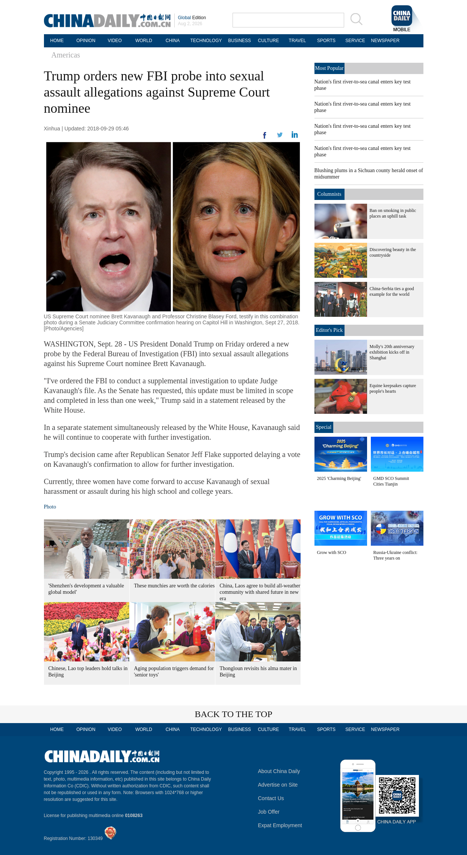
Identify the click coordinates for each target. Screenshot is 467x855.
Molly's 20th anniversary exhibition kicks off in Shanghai (392, 352)
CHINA (173, 40)
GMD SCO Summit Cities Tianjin (391, 481)
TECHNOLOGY (206, 40)
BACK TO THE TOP (233, 714)
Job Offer (269, 812)
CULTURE (268, 40)
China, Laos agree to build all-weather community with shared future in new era (260, 592)
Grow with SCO (331, 552)
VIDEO (115, 40)
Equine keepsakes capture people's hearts (393, 388)
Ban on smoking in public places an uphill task (393, 213)
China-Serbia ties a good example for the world (392, 291)
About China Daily (279, 771)
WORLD (143, 40)
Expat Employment (280, 825)
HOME (57, 40)
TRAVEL (297, 40)
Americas (65, 55)
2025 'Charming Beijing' (339, 478)
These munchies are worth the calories (174, 586)
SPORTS (326, 40)
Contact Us (271, 798)
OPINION (85, 40)
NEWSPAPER (384, 40)
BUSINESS (239, 40)
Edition (192, 17)
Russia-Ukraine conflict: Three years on (395, 555)
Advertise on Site (278, 785)
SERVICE (355, 40)
